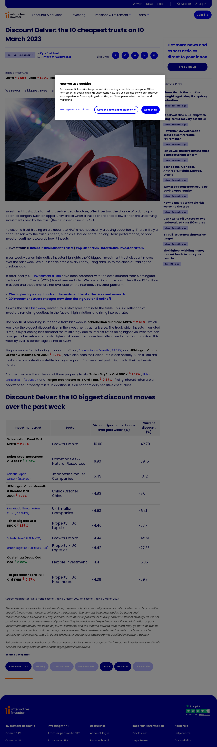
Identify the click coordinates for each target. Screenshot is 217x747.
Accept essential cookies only (116, 109)
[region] (110, 97)
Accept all (150, 109)
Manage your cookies (74, 109)
